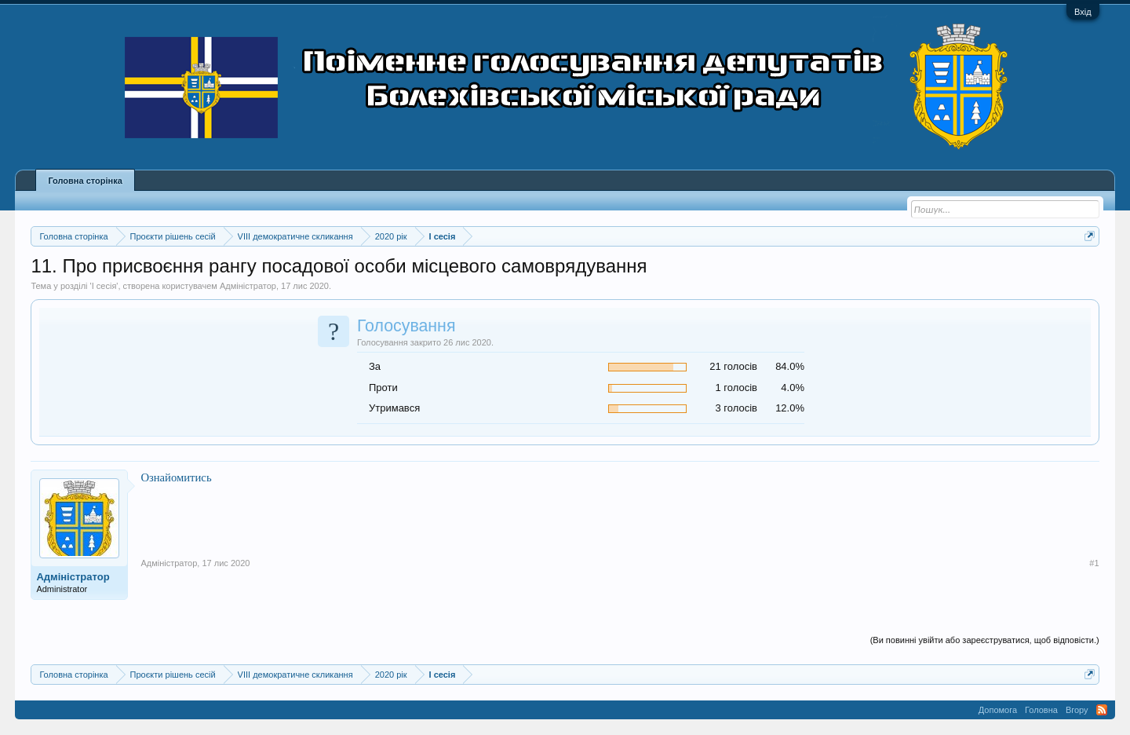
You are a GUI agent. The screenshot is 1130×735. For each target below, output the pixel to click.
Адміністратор (248, 286)
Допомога (998, 710)
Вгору (1077, 710)
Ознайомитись (175, 477)
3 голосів (737, 408)
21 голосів (733, 366)
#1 (1094, 563)
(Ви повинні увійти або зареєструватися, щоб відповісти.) (984, 640)
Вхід (1083, 11)
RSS (1101, 709)
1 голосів (737, 387)
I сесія (104, 286)
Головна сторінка (85, 180)
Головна (1041, 710)
